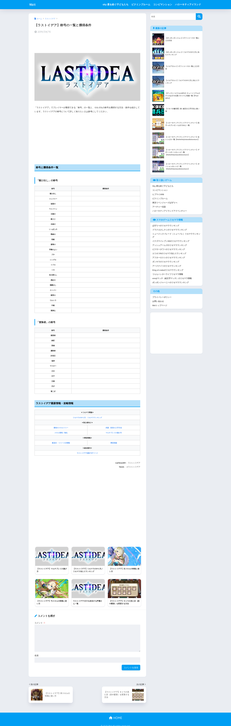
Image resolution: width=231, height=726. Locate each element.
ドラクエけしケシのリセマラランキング (169, 230)
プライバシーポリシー (161, 298)
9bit (32, 4)
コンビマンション (162, 4)
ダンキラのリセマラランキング (165, 262)
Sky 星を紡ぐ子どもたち (162, 186)
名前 (36, 653)
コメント (39, 620)
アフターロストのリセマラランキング (168, 258)
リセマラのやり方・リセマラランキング (87, 417)
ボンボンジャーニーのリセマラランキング (170, 284)
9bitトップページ (159, 307)
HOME (115, 715)
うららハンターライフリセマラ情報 (167, 275)
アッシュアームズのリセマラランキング (169, 246)
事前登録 (113, 443)
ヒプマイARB (158, 194)
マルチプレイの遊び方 (114, 433)
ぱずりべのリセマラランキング (165, 226)
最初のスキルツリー (61, 428)
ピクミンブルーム (140, 4)
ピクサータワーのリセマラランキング (168, 250)
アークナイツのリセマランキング (166, 267)
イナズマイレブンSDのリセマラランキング (170, 242)
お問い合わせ (158, 302)
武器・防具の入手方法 (114, 428)
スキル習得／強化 (61, 433)
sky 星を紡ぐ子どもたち (115, 4)
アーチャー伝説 (159, 207)
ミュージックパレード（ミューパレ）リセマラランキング (176, 236)
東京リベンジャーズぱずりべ (164, 203)
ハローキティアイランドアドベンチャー (169, 211)
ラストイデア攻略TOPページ (87, 453)
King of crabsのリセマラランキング (168, 271)
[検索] (199, 16)
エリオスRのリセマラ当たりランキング (169, 254)
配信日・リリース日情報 (61, 443)
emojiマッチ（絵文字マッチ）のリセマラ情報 (172, 279)
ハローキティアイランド (188, 4)
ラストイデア (134, 463)
